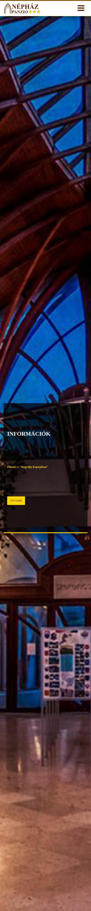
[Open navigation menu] (81, 8)
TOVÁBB (16, 500)
